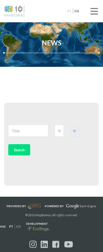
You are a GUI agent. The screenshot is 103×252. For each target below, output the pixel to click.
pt (69, 11)
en (76, 11)
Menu (94, 11)
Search (19, 149)
